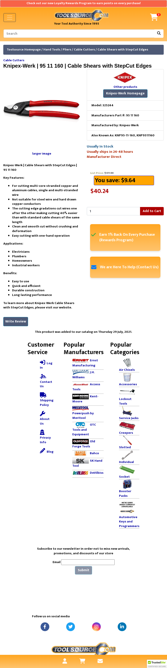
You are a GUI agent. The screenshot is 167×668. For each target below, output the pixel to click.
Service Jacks (129, 418)
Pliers (67, 49)
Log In (46, 365)
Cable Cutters (84, 49)
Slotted (125, 447)
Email (56, 562)
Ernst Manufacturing (85, 363)
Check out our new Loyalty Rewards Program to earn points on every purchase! (84, 3)
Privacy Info (45, 437)
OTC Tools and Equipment (84, 429)
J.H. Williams (83, 374)
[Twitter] (70, 626)
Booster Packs (125, 493)
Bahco (94, 453)
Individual (126, 462)
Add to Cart (152, 211)
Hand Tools (51, 49)
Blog (46, 451)
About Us (45, 418)
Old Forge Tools (83, 444)
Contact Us (46, 381)
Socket (124, 476)
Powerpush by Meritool (83, 416)
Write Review (15, 321)
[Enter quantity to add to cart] (113, 211)
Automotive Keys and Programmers (129, 521)
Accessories (128, 384)
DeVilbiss (96, 472)
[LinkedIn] (122, 626)
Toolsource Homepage (24, 49)
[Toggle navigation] (10, 17)
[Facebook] (45, 626)
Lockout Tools (125, 401)
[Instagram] (96, 626)
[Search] (79, 33)
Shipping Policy (46, 400)
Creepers (126, 433)
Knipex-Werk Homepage (125, 93)
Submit (83, 570)
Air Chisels (127, 370)
